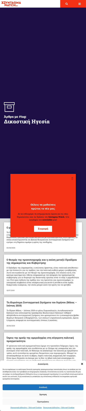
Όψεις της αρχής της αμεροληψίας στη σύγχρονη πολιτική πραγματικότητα (40, 339)
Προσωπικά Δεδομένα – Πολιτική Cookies (26, 407)
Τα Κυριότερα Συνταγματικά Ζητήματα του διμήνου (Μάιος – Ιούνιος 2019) (42, 304)
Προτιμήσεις (43, 401)
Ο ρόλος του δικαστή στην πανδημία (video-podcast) (37, 227)
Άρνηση (43, 394)
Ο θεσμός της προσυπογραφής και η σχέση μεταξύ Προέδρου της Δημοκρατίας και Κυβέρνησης (42, 261)
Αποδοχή (43, 387)
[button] (82, 364)
